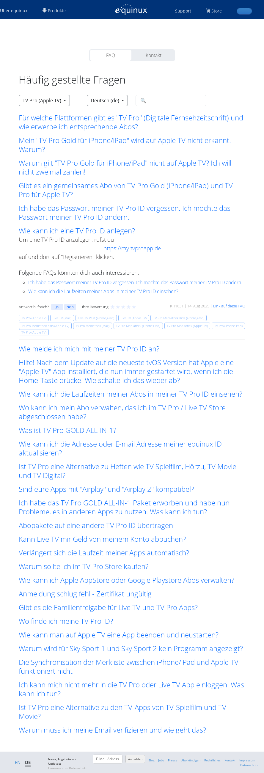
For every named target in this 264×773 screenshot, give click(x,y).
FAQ (110, 55)
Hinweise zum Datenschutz (67, 768)
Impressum (247, 760)
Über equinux (13, 10)
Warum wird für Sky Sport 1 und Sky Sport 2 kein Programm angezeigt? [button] (131, 648)
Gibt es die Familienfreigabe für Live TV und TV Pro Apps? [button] (108, 607)
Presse (172, 760)
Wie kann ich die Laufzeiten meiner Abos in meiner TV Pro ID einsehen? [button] (130, 393)
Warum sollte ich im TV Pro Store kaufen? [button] (83, 566)
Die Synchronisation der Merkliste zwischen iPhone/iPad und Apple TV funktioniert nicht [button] (128, 666)
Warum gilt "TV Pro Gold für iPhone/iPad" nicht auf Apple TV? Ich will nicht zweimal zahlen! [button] (125, 167)
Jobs (161, 760)
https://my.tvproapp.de (132, 248)
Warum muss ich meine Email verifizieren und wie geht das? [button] (112, 729)
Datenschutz (249, 765)
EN (18, 762)
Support (183, 11)
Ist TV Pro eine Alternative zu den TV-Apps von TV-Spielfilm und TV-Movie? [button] (124, 712)
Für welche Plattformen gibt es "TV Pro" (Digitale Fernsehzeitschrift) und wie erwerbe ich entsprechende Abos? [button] (131, 122)
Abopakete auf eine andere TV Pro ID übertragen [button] (96, 525)
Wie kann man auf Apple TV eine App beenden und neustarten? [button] (119, 634)
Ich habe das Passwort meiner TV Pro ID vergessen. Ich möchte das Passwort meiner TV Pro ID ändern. (135, 282)
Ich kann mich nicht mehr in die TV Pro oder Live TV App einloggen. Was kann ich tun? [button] (131, 689)
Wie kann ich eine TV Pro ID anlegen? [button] (77, 230)
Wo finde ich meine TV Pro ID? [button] (66, 621)
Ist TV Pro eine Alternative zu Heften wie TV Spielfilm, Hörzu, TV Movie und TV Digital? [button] (127, 471)
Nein (70, 306)
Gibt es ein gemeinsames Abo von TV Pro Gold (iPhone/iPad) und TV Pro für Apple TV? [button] (126, 190)
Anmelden (135, 759)
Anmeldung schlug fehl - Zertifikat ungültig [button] (85, 593)
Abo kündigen (190, 760)
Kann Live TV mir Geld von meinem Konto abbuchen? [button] (102, 539)
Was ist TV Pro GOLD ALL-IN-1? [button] (67, 430)
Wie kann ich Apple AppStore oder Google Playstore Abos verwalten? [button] (126, 580)
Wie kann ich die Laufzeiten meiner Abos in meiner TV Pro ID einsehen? (103, 291)
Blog (151, 760)
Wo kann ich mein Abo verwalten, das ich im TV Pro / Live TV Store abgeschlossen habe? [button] (122, 412)
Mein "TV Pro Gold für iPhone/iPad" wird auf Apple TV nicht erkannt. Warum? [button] (125, 145)
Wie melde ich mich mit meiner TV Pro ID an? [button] (89, 348)
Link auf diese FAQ (229, 306)
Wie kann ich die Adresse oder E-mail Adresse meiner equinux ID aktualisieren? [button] (120, 448)
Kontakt (153, 55)
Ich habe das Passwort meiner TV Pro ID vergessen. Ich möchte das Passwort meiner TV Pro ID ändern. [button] (124, 212)
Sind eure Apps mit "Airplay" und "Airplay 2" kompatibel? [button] (106, 489)
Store (216, 11)
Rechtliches (212, 760)
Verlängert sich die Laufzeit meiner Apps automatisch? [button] (104, 552)
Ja (57, 306)
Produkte (54, 10)
